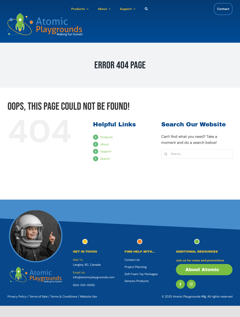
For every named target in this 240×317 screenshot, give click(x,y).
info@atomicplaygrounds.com (93, 277)
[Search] (166, 154)
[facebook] (180, 284)
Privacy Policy (17, 296)
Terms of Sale (38, 296)
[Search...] (196, 154)
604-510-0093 (84, 285)
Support (105, 151)
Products (106, 137)
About (104, 144)
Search (105, 159)
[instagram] (191, 284)
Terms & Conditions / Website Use (73, 296)
